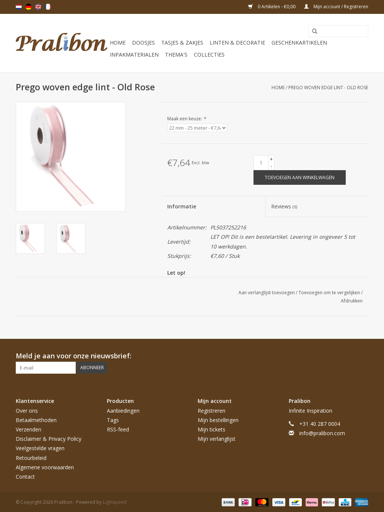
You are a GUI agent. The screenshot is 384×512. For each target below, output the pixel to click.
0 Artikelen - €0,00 (272, 6)
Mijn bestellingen (218, 420)
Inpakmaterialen (134, 54)
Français (48, 7)
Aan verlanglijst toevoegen (267, 292)
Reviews (284, 206)
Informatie (181, 206)
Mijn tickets (211, 429)
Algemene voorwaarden (45, 467)
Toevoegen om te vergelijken (329, 292)
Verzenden (28, 429)
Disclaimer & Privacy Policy (48, 438)
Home (118, 42)
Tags (113, 420)
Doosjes (143, 42)
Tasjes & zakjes (182, 42)
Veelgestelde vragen (40, 448)
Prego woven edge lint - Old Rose (328, 87)
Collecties (209, 54)
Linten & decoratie (237, 42)
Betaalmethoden (36, 420)
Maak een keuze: (186, 118)
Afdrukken (352, 301)
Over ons (27, 410)
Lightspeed (114, 502)
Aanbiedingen (123, 410)
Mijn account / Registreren (336, 6)
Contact (25, 476)
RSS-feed (118, 429)
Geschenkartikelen (299, 42)
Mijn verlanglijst (217, 438)
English (38, 7)
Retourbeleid (31, 457)
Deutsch (29, 7)
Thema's (176, 54)
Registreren (211, 410)
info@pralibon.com (322, 433)
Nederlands (19, 7)
